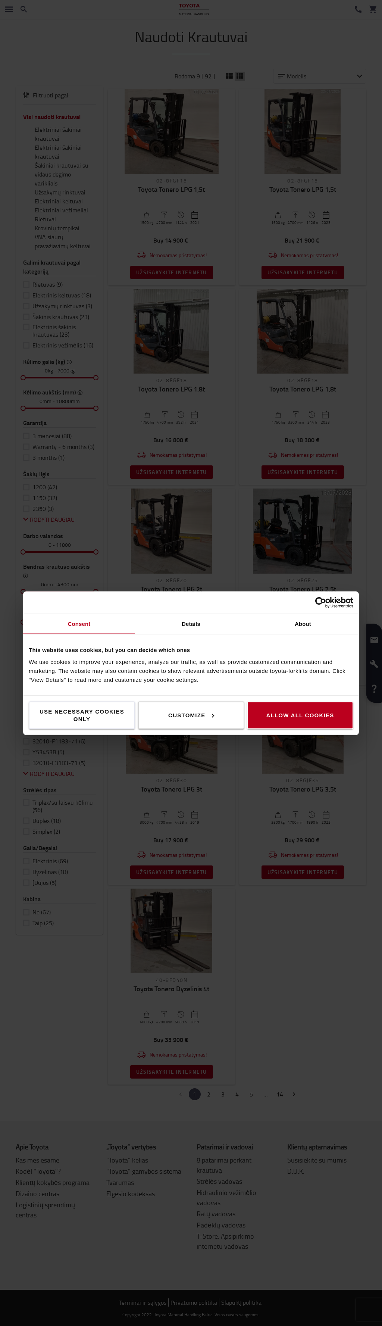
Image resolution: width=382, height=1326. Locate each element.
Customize (191, 715)
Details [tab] (191, 623)
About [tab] (303, 623)
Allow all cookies (300, 715)
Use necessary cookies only (82, 715)
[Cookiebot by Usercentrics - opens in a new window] (320, 602)
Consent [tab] (79, 623)
